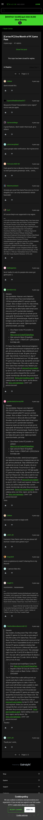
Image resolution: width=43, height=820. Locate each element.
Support (21, 787)
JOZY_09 (10, 535)
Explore (21, 780)
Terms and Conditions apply (24, 378)
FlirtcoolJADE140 (13, 164)
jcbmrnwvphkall (13, 144)
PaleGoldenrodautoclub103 (17, 626)
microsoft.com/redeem (30, 368)
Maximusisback (12, 186)
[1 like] (12, 569)
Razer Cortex (8, 28)
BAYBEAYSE (11, 290)
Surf (8, 210)
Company (21, 793)
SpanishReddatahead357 (16, 101)
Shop (21, 774)
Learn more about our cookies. (24, 805)
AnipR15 (10, 583)
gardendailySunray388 (15, 401)
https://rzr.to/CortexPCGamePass (22, 335)
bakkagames (11, 268)
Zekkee (9, 81)
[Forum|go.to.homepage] (15, 4)
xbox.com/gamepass (16, 383)
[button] (2, 5)
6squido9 (10, 557)
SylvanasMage (12, 122)
